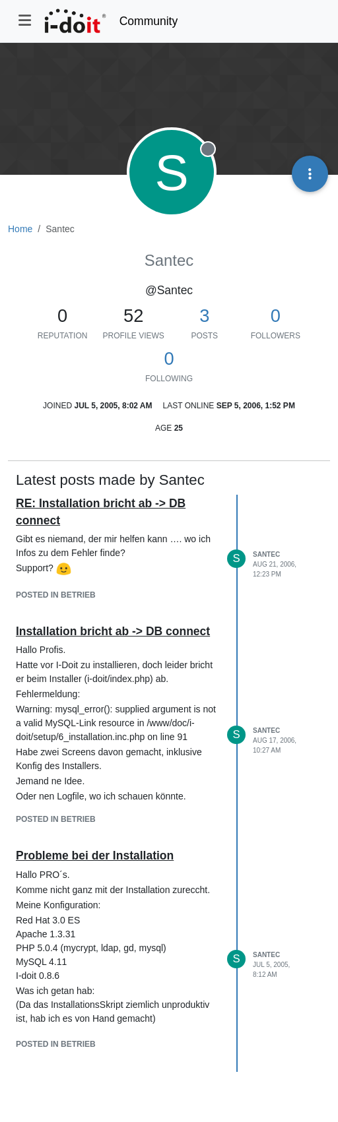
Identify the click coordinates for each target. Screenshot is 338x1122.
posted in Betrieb (56, 595)
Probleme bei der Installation (95, 855)
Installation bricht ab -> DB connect (113, 631)
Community (148, 21)
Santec (266, 554)
